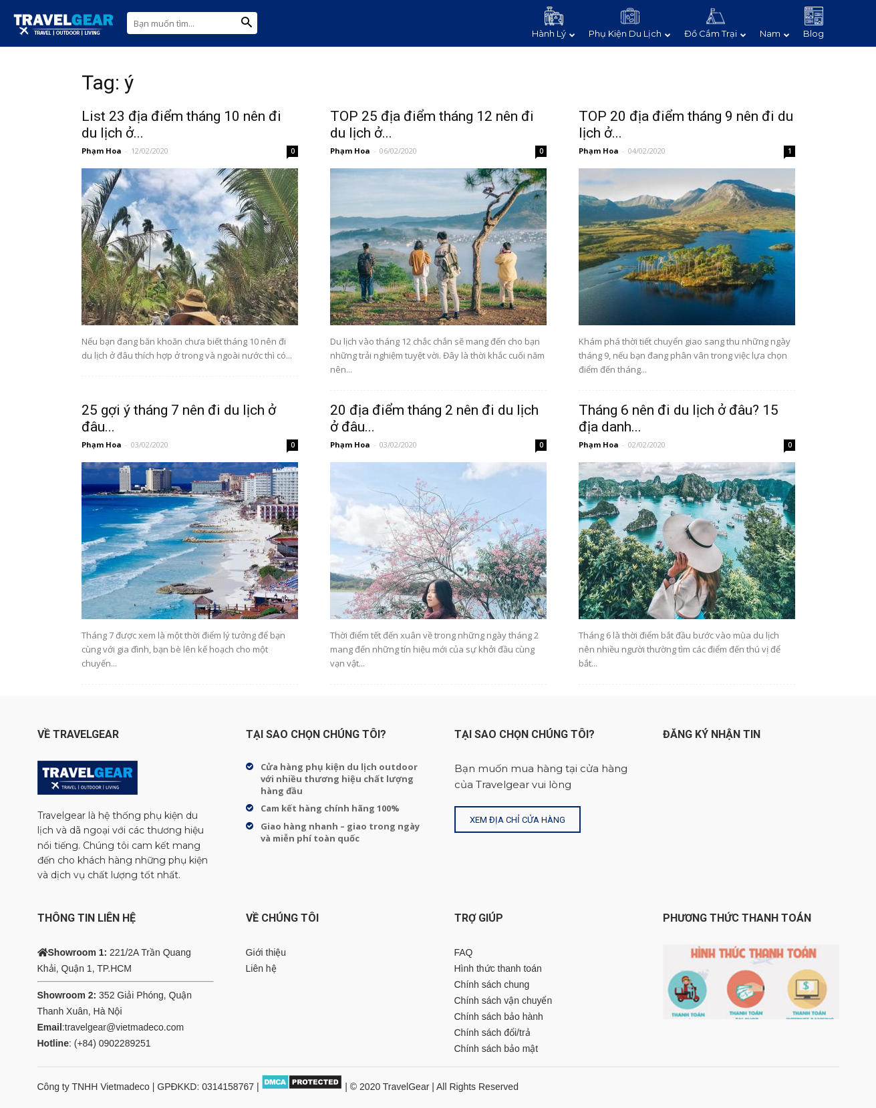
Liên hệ (261, 968)
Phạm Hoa (102, 151)
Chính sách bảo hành (498, 1016)
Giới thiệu (266, 952)
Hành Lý (553, 33)
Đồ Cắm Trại (715, 33)
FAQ (463, 952)
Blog (813, 33)
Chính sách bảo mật (496, 1048)
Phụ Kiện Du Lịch (630, 33)
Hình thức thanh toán (498, 968)
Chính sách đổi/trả (492, 1032)
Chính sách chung (492, 984)
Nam (775, 33)
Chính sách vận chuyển (503, 1000)
